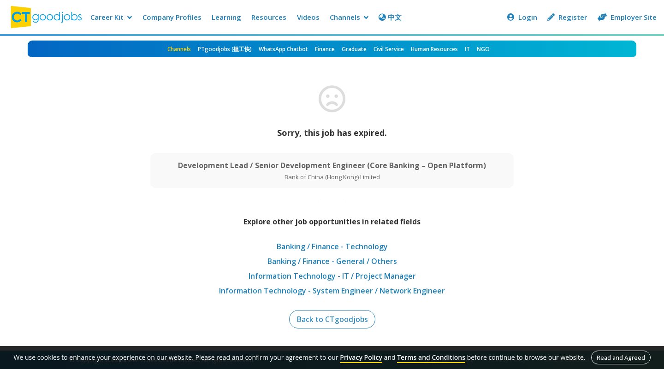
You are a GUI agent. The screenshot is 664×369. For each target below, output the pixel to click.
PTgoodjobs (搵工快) (225, 49)
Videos (308, 17)
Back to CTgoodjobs (332, 319)
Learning (226, 17)
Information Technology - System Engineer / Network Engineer (332, 291)
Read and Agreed (621, 357)
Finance (325, 49)
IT (467, 49)
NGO (483, 49)
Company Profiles (172, 17)
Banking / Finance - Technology (332, 246)
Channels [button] (349, 17)
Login (522, 17)
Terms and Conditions (431, 357)
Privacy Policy (361, 357)
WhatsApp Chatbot (283, 49)
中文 (390, 17)
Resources (268, 17)
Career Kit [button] (111, 17)
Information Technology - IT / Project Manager (332, 276)
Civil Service (389, 49)
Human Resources (434, 49)
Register (567, 17)
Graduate (354, 49)
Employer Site (627, 17)
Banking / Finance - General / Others (332, 261)
